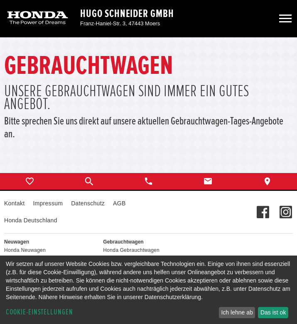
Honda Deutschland (30, 220)
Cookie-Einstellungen (39, 312)
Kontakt (14, 203)
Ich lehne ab (237, 312)
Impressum (48, 203)
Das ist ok (273, 312)
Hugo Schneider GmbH (127, 13)
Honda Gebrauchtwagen (131, 250)
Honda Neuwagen (25, 250)
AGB (119, 203)
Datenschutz (88, 203)
